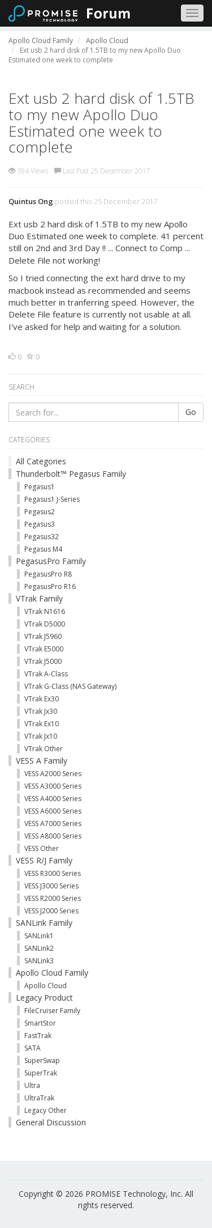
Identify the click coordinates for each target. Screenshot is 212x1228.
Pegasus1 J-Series (52, 499)
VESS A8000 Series (52, 836)
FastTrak (37, 1035)
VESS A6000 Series (52, 811)
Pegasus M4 (43, 549)
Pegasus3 (39, 524)
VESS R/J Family (44, 860)
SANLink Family (44, 922)
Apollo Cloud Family (52, 972)
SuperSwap (42, 1060)
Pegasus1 (39, 487)
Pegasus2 (39, 511)
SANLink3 (39, 961)
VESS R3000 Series (52, 873)
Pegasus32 (41, 536)
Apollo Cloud (45, 985)
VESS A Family (41, 760)
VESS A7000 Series (52, 823)
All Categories (41, 461)
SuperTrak (40, 1073)
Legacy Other (45, 1110)
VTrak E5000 (43, 649)
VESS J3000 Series (51, 886)
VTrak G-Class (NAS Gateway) (70, 686)
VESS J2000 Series (51, 911)
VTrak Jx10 (40, 736)
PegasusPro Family (51, 561)
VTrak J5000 (43, 661)
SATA (32, 1048)
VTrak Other (43, 748)
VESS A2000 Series (52, 773)
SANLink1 (39, 936)
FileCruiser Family (52, 1010)
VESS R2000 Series (52, 898)
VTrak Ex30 (41, 699)
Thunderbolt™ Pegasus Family (71, 473)
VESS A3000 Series (52, 786)
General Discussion (51, 1122)
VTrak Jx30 (40, 711)
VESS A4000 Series (52, 798)
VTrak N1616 (44, 611)
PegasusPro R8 (48, 574)
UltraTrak (39, 1098)
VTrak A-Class (46, 674)
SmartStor (40, 1023)
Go (190, 411)
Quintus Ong (30, 201)
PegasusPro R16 (50, 586)
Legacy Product (44, 997)
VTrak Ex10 (41, 724)
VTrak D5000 (44, 624)
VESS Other (41, 848)
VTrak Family (39, 598)
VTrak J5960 (43, 636)
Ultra (32, 1085)
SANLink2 (39, 948)
